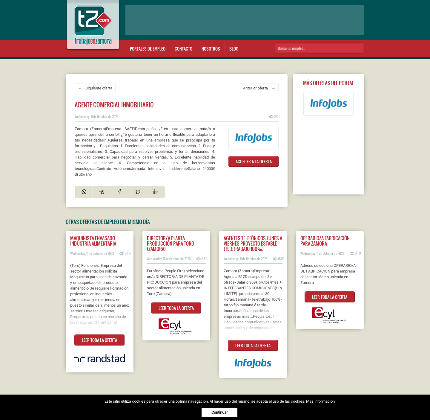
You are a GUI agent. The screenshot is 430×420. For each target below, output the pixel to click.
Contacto (183, 48)
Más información (320, 401)
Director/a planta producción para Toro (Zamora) (170, 243)
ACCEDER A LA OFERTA (254, 161)
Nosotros (211, 48)
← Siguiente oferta (95, 88)
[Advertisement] (244, 20)
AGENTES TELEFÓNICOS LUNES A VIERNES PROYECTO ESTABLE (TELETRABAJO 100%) (253, 243)
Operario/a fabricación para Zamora (325, 241)
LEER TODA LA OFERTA (99, 340)
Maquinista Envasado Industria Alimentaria (93, 241)
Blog (233, 48)
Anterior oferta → (259, 88)
